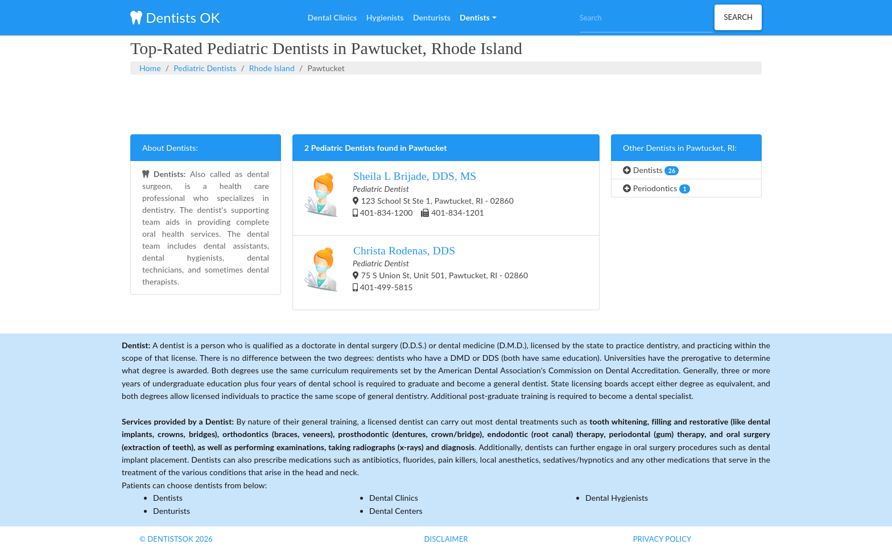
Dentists (651, 170)
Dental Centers (396, 511)
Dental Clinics (393, 497)
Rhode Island (272, 68)
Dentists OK (175, 17)
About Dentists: (170, 148)
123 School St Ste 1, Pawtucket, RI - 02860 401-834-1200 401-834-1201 (409, 198)
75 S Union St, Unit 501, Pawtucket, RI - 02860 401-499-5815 (416, 272)
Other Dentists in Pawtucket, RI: (680, 148)
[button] (478, 17)
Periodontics (656, 188)
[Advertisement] (446, 103)
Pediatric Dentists (205, 68)
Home (150, 68)
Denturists (171, 511)
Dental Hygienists (616, 497)
